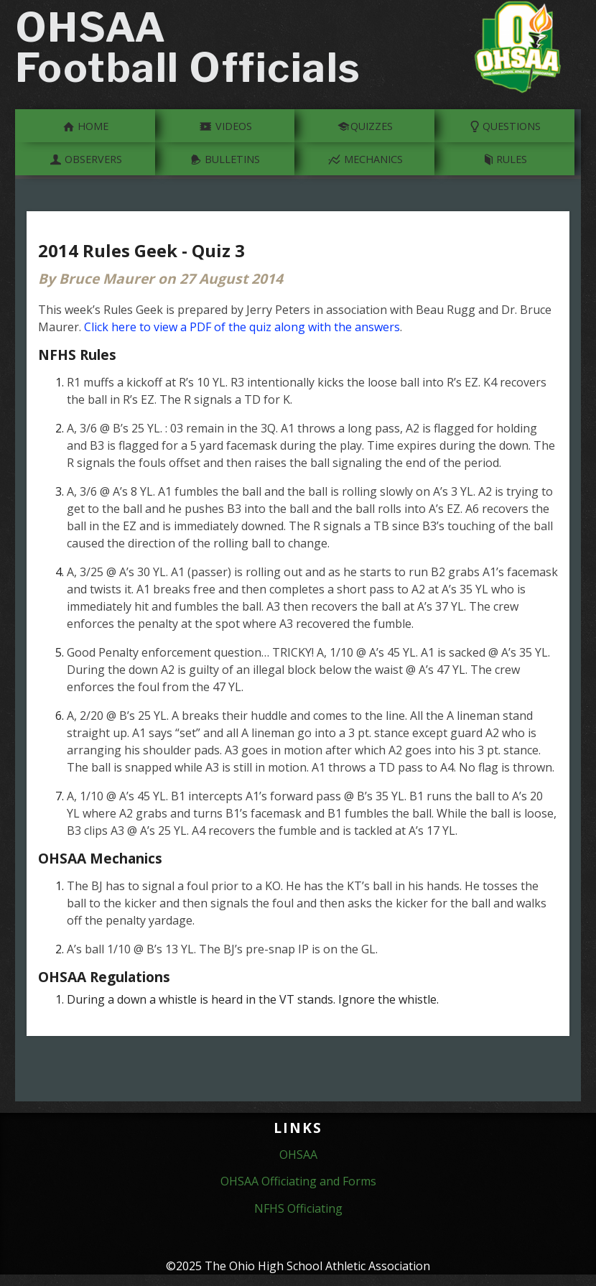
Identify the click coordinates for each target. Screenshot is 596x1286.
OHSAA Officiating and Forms (298, 1181)
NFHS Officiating (298, 1208)
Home (85, 125)
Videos (225, 125)
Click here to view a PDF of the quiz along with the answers (242, 327)
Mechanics (365, 158)
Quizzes (365, 125)
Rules (505, 158)
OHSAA (298, 1154)
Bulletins (225, 158)
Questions (505, 125)
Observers (85, 158)
